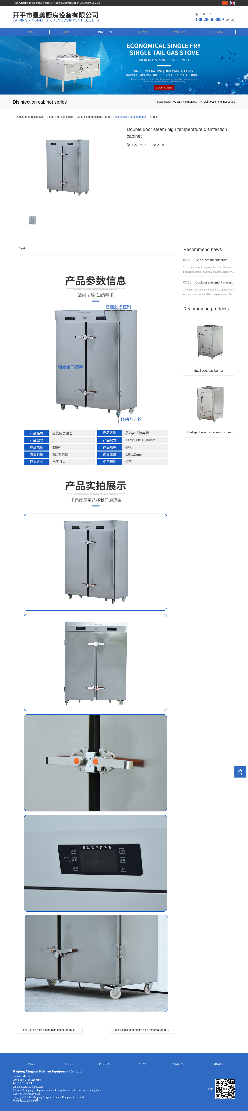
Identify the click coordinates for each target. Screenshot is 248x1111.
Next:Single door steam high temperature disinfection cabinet (143, 1029)
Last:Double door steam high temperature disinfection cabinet (50, 1029)
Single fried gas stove (60, 116)
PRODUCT (105, 31)
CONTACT (180, 31)
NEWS (142, 31)
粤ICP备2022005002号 (26, 1099)
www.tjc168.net (31, 1092)
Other (153, 116)
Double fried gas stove (29, 116)
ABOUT (68, 31)
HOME (31, 31)
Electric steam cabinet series (94, 116)
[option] (68, 167)
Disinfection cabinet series (219, 101)
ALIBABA (217, 31)
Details (23, 247)
